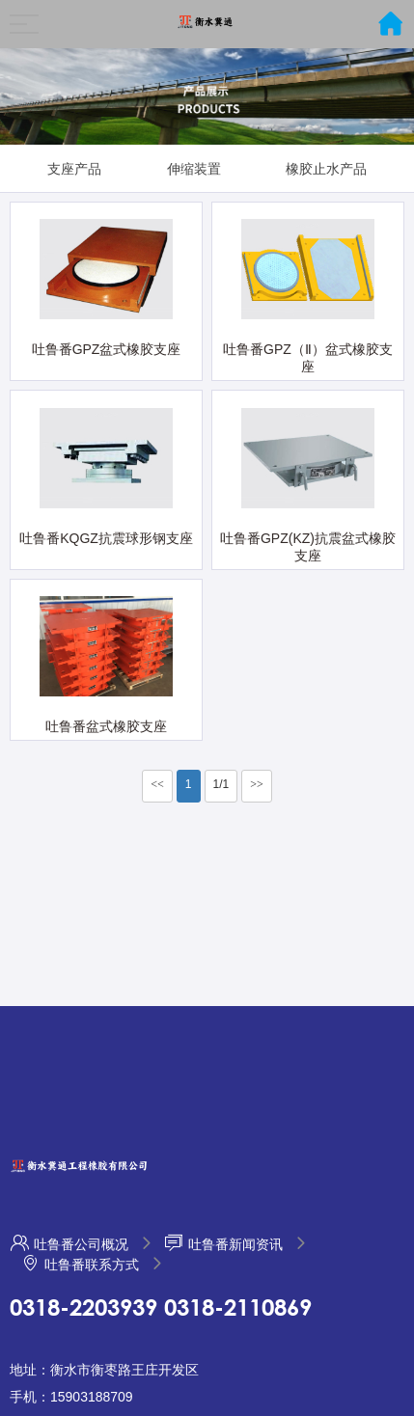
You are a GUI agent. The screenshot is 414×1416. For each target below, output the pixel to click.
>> (256, 784)
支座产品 (74, 169)
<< (157, 784)
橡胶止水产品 (326, 169)
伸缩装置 (194, 169)
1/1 (221, 784)
